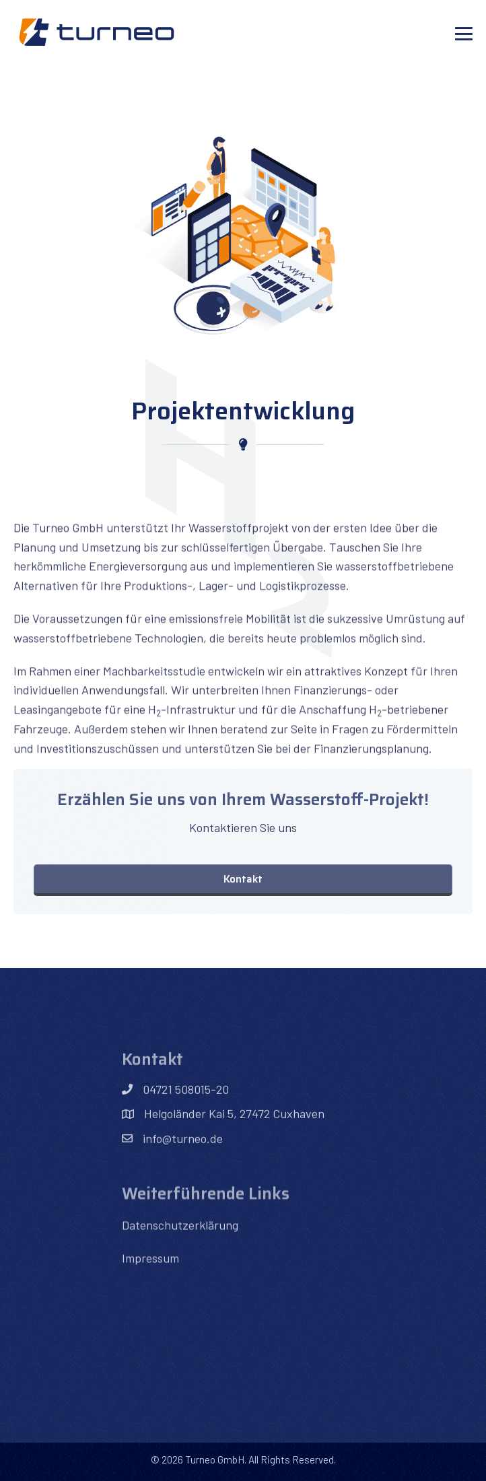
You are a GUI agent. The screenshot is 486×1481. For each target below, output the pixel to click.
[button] (243, 879)
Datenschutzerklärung (180, 1251)
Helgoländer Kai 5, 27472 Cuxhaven (234, 1141)
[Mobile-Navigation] (464, 33)
